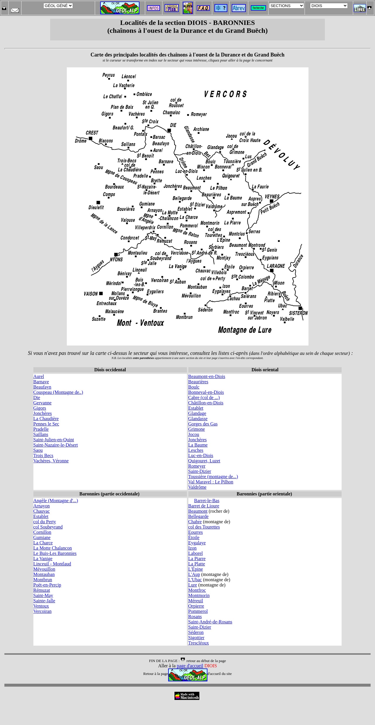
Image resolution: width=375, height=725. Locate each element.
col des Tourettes (204, 526)
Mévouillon (44, 569)
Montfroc (197, 590)
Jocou (193, 434)
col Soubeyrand (48, 526)
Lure (192, 584)
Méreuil (195, 600)
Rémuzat (41, 590)
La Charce (43, 542)
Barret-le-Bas (206, 500)
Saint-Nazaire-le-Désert (55, 444)
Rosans (195, 616)
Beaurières (198, 381)
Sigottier (196, 637)
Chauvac (41, 511)
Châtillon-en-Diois (206, 402)
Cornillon (42, 532)
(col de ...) (210, 397)
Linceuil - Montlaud (52, 563)
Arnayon (41, 505)
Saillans (40, 434)
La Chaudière (46, 418)
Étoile (194, 537)
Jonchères (42, 413)
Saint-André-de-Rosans (210, 621)
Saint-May (43, 595)
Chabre (195, 521)
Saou (38, 450)
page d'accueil (190, 665)
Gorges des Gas (203, 423)
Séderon (196, 632)
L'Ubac (195, 579)
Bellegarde (198, 516)
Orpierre (196, 605)
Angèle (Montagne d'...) (55, 500)
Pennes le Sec (46, 423)
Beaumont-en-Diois (206, 376)
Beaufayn (42, 386)
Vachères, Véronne (51, 460)
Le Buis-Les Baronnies (55, 553)
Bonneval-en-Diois (206, 392)
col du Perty (44, 521)
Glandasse (198, 418)
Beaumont (198, 511)
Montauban (44, 574)
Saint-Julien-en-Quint (53, 439)
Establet (196, 408)
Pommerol (198, 611)
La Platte (196, 563)
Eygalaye (197, 542)
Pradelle (41, 429)
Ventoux (41, 605)
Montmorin (199, 595)
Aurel (38, 376)
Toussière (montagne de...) (213, 476)
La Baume (198, 444)
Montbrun (42, 579)
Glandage (197, 413)
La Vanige (42, 558)
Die (36, 397)
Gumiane (42, 537)
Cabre (194, 397)
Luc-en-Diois (200, 455)
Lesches (196, 450)
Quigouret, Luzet (204, 460)
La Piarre (197, 558)
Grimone (196, 429)
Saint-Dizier (199, 471)
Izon (192, 548)
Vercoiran (42, 611)
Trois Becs (43, 455)
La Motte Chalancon (52, 548)
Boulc (194, 386)
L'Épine (195, 569)
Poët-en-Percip (47, 584)
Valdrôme (197, 487)
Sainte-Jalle (44, 600)
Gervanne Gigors (42, 405)
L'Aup (194, 574)
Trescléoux (198, 642)
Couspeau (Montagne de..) (58, 392)
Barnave (41, 381)
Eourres (195, 532)
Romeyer (197, 466)
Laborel (195, 553)
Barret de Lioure (203, 505)
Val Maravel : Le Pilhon (210, 481)
